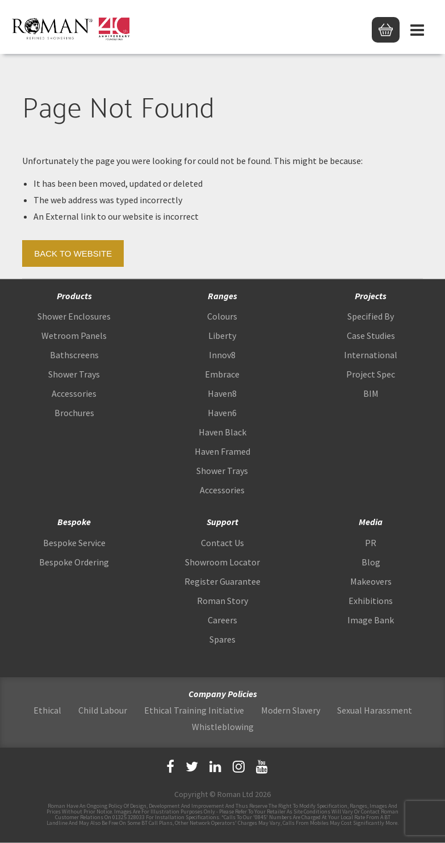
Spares (222, 639)
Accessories (74, 393)
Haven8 (222, 393)
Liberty (222, 335)
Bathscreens (74, 354)
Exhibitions (371, 600)
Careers (222, 620)
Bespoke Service (74, 542)
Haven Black (222, 432)
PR (370, 542)
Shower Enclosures (74, 316)
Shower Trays (74, 374)
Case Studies (371, 335)
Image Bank (370, 620)
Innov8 (222, 354)
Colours (222, 316)
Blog (371, 562)
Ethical (47, 710)
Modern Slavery (290, 710)
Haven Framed (222, 451)
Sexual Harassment (374, 710)
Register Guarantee (222, 581)
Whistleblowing (223, 726)
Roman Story (222, 600)
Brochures (74, 412)
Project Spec (370, 374)
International (370, 354)
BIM (371, 393)
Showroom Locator (222, 562)
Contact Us (222, 542)
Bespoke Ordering (74, 562)
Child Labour (102, 710)
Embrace (222, 374)
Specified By (370, 316)
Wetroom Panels (74, 335)
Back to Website (73, 253)
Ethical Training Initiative (194, 710)
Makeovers (371, 581)
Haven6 (222, 412)
